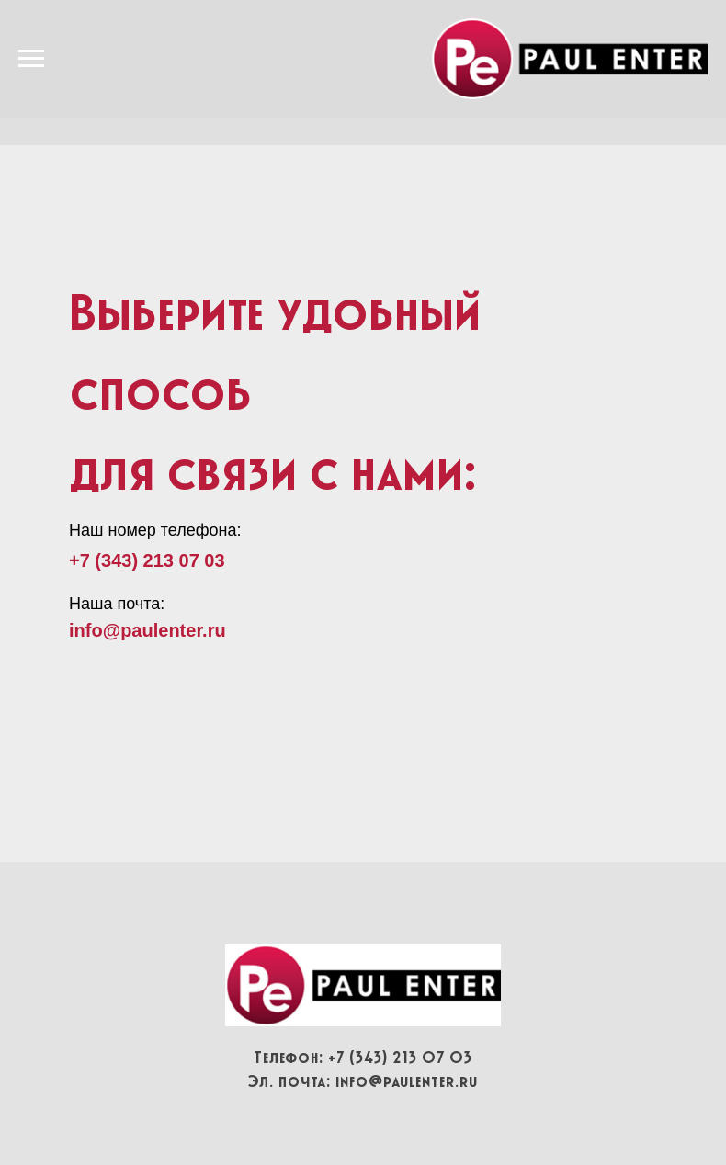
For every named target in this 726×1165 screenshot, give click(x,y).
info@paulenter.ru (406, 1082)
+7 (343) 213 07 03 (147, 560)
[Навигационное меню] (31, 59)
